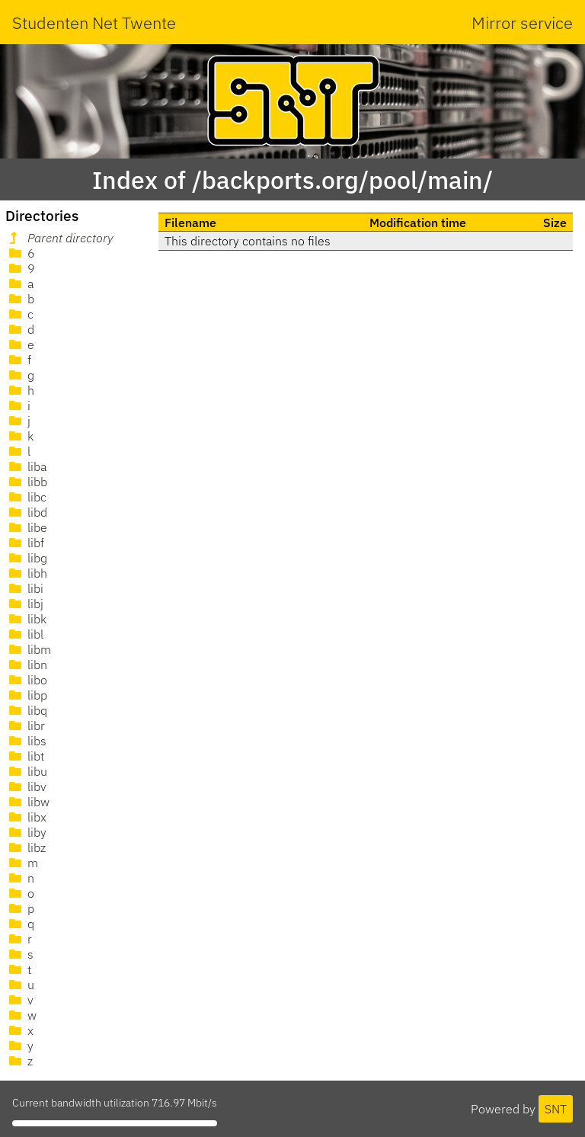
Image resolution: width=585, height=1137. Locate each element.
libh (26, 573)
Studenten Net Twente (94, 22)
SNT (556, 1108)
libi (24, 588)
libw (28, 801)
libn (26, 664)
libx (26, 817)
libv (26, 786)
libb (26, 481)
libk (26, 618)
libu (26, 771)
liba (26, 466)
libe (26, 527)
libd (26, 512)
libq (26, 710)
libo (26, 679)
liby (26, 832)
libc (26, 496)
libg (26, 557)
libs (26, 740)
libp (26, 695)
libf (25, 542)
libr (25, 725)
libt (25, 756)
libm (28, 649)
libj (24, 603)
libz (26, 847)
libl (24, 634)
